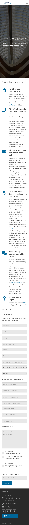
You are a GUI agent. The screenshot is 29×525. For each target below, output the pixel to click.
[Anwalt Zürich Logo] (6, 2)
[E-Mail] (3, 511)
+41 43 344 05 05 (10, 504)
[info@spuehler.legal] (3, 507)
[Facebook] (7, 511)
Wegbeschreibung (16, 283)
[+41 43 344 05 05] (3, 504)
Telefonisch (12, 105)
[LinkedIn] (10, 511)
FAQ (24, 303)
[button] (27, 3)
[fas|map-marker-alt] (3, 498)
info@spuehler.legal (11, 507)
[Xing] (14, 511)
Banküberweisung (14, 229)
